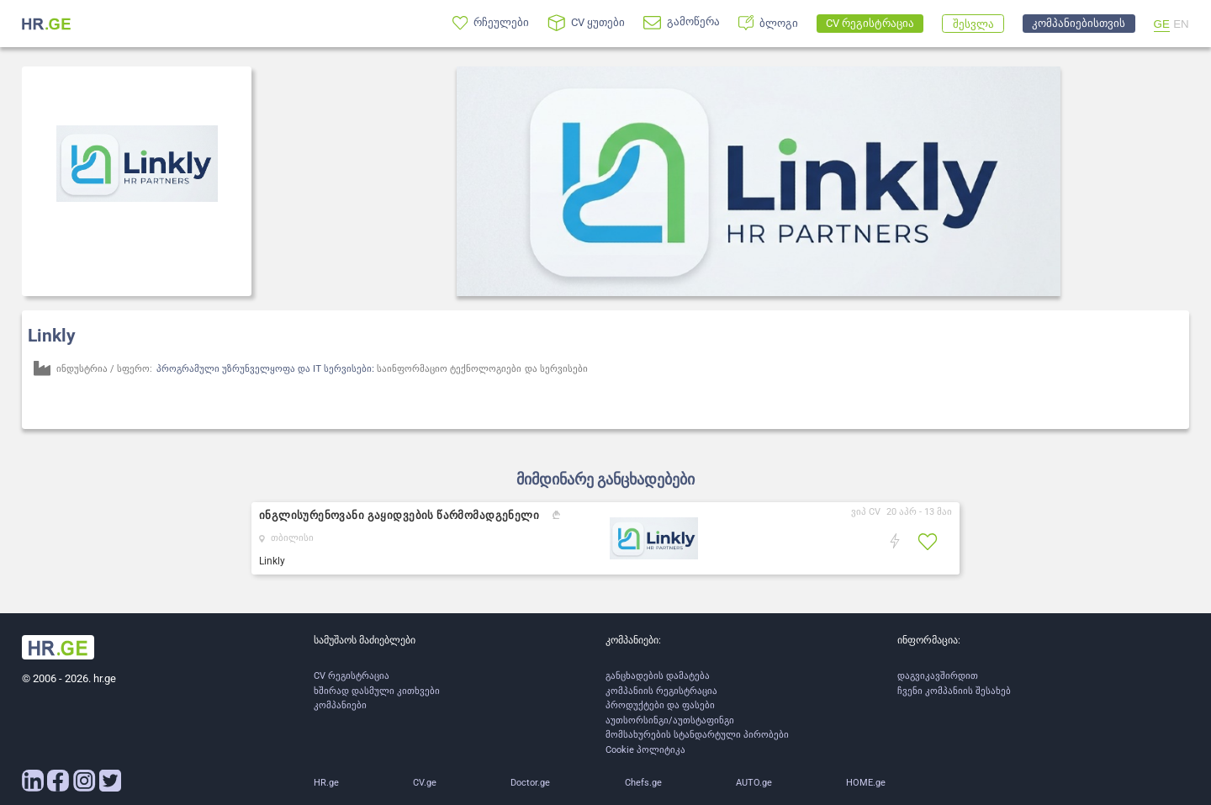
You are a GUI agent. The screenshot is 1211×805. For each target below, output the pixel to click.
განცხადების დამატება (658, 675)
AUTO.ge (754, 782)
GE (1162, 24)
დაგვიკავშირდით (937, 675)
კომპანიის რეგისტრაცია (661, 691)
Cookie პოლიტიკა (645, 749)
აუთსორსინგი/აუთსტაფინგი (670, 720)
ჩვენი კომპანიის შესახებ (954, 691)
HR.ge (326, 782)
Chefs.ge (643, 782)
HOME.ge (866, 782)
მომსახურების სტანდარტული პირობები (697, 734)
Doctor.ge (530, 782)
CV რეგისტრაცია (351, 675)
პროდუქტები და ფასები (660, 705)
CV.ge (424, 782)
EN (1181, 24)
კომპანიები (340, 705)
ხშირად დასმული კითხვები (377, 691)
